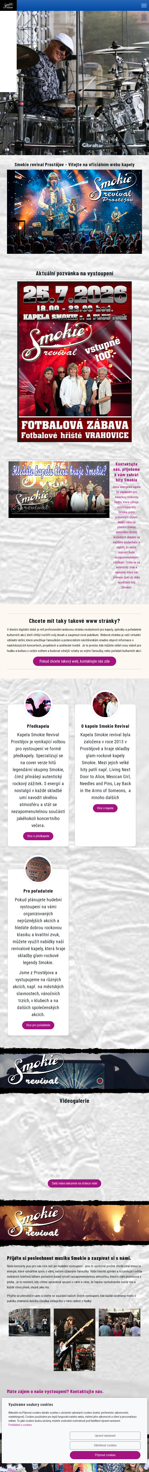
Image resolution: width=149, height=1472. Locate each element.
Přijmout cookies (121, 1455)
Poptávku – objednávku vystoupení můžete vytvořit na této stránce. (49, 1330)
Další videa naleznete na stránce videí (74, 1095)
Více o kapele (74, 856)
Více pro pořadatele (121, 937)
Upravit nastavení (44, 1455)
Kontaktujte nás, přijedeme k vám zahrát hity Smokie (126, 471)
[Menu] (144, 5)
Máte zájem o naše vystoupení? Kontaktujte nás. (55, 1303)
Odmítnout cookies (83, 1455)
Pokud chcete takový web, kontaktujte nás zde (74, 661)
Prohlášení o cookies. (20, 1444)
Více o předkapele (28, 906)
